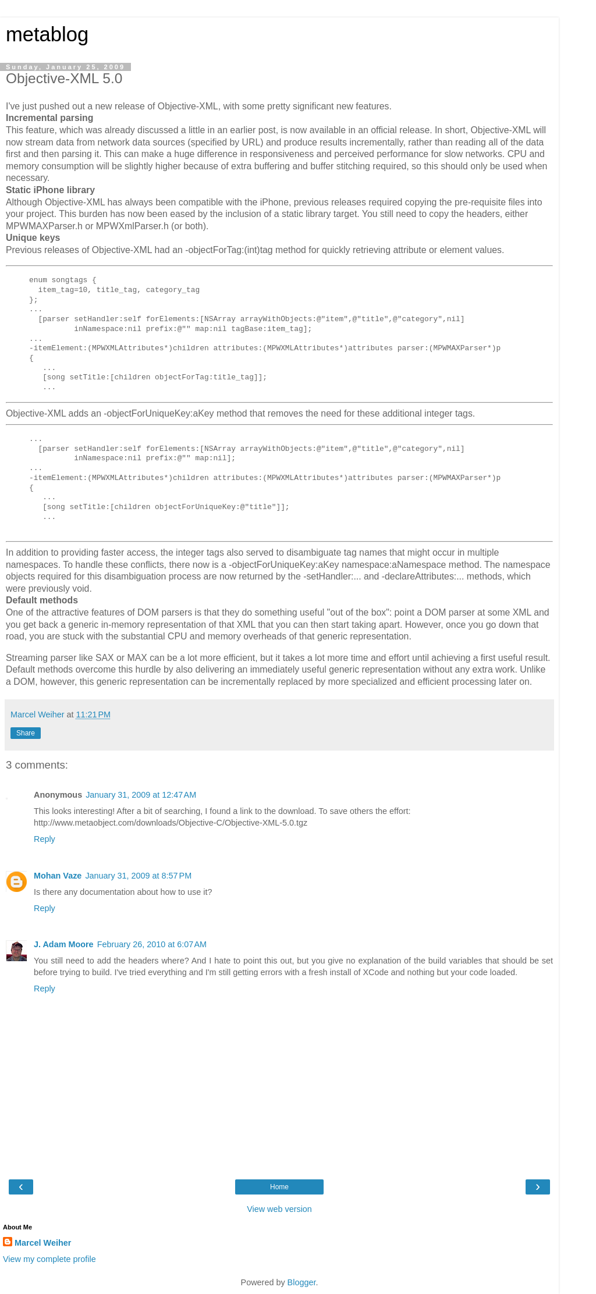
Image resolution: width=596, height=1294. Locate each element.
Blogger (302, 1282)
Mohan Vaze (57, 875)
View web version (279, 1209)
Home (279, 1187)
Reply (44, 839)
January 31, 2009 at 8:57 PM (138, 875)
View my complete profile (49, 1259)
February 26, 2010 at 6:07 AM (152, 944)
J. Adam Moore (64, 944)
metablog (47, 34)
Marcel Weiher (43, 1242)
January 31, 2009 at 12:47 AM (141, 794)
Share (25, 733)
